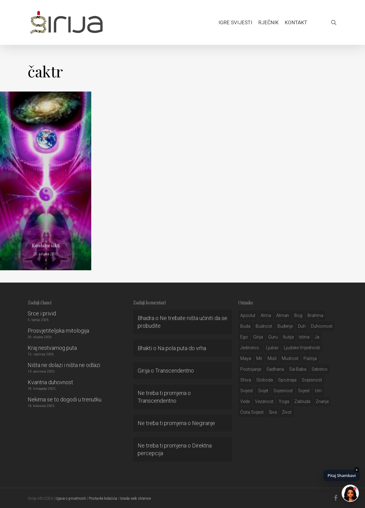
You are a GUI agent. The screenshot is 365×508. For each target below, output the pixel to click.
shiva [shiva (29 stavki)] (245, 379)
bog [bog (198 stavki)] (298, 315)
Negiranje (203, 423)
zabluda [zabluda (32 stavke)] (302, 401)
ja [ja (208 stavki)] (317, 336)
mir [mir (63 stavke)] (259, 358)
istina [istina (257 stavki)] (304, 336)
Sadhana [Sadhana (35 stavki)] (275, 369)
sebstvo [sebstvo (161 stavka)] (320, 369)
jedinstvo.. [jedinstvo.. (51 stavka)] (250, 347)
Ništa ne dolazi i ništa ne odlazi (64, 365)
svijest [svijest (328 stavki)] (246, 390)
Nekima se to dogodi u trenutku (64, 399)
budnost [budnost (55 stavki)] (264, 326)
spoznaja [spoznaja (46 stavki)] (287, 379)
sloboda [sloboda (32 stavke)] (264, 379)
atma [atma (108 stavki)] (266, 315)
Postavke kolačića (103, 498)
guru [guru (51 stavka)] (273, 336)
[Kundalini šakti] (45, 181)
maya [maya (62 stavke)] (245, 358)
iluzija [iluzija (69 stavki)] (288, 336)
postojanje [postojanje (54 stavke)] (250, 369)
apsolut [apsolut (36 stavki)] (247, 315)
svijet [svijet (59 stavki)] (263, 390)
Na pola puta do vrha (182, 348)
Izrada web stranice (135, 498)
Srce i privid (42, 313)
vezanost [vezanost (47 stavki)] (264, 401)
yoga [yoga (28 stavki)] (284, 401)
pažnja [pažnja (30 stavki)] (310, 358)
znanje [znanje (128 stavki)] (322, 401)
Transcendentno (174, 370)
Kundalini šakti (46, 245)
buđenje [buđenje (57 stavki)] (285, 326)
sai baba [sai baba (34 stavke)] (297, 369)
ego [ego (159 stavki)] (244, 336)
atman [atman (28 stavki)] (282, 315)
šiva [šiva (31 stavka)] (273, 412)
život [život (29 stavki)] (287, 412)
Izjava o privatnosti (71, 498)
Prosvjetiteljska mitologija (58, 330)
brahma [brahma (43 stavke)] (315, 315)
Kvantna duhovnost (50, 382)
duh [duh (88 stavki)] (302, 326)
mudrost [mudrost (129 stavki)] (290, 358)
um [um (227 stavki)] (318, 390)
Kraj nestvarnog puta (52, 348)
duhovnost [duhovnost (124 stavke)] (321, 326)
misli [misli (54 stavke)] (272, 358)
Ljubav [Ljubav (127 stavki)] (272, 347)
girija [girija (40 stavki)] (258, 336)
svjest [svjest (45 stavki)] (304, 390)
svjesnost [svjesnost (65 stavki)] (283, 390)
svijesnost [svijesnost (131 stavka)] (312, 379)
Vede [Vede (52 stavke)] (245, 401)
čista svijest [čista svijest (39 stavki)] (252, 412)
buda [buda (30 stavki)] (245, 326)
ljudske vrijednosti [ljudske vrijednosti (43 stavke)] (302, 347)
